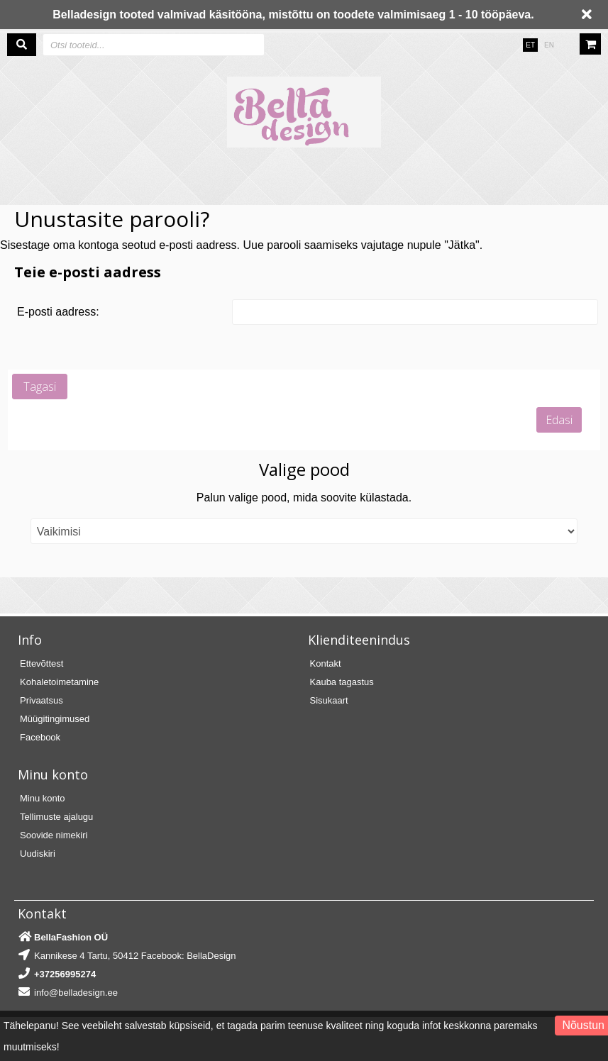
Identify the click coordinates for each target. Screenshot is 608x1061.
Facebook (40, 737)
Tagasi (39, 386)
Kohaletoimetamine (59, 682)
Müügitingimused (54, 718)
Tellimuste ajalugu (56, 816)
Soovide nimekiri (53, 835)
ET (530, 45)
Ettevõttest (41, 663)
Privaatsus (41, 700)
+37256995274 (65, 974)
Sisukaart (329, 700)
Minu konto (42, 798)
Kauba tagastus (342, 682)
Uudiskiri (37, 853)
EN (549, 45)
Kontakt (325, 663)
